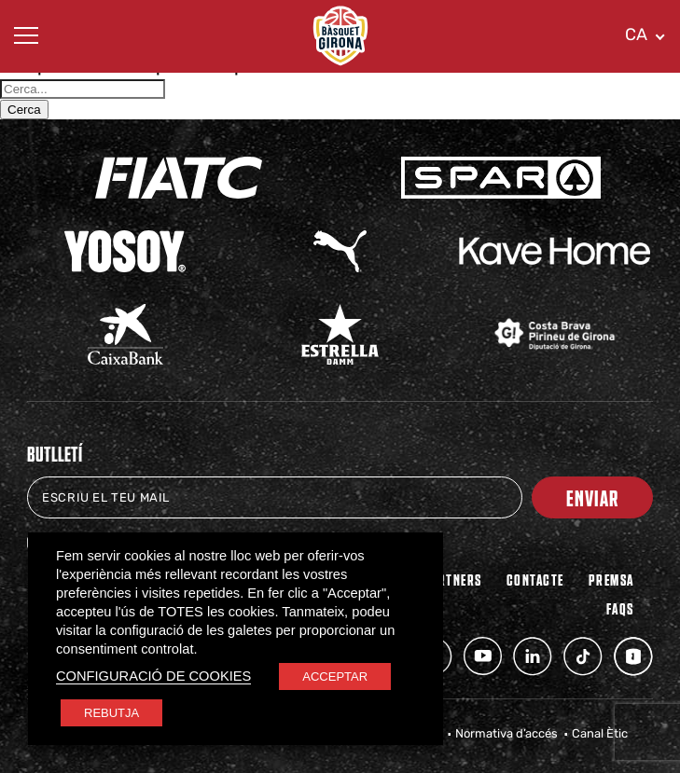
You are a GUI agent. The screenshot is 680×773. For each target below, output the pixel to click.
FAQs (620, 608)
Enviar (592, 497)
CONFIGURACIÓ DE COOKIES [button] (153, 676)
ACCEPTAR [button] (335, 676)
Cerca (24, 110)
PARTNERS (452, 579)
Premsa (611, 579)
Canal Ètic (600, 733)
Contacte (535, 579)
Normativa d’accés (506, 733)
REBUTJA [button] (111, 713)
